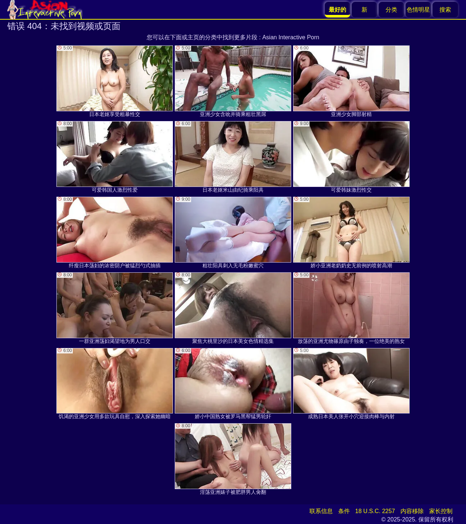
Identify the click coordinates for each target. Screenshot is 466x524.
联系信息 (321, 511)
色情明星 (418, 10)
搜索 (445, 10)
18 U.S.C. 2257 (375, 511)
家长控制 (441, 511)
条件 (344, 511)
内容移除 (412, 511)
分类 (391, 10)
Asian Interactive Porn (290, 37)
